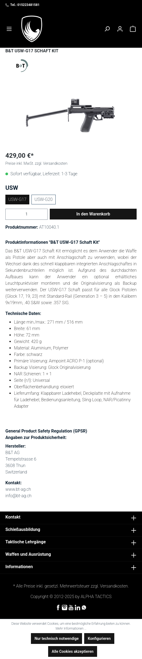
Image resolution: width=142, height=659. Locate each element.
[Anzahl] (26, 214)
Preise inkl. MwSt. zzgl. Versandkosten (36, 163)
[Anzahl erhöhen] (44, 214)
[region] (71, 116)
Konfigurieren (99, 638)
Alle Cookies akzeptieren (72, 651)
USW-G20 (43, 199)
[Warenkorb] (132, 28)
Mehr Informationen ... (71, 628)
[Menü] (9, 28)
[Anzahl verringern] (8, 214)
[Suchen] (107, 28)
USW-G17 (17, 199)
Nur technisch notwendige (56, 638)
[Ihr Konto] (119, 28)
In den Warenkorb (93, 214)
